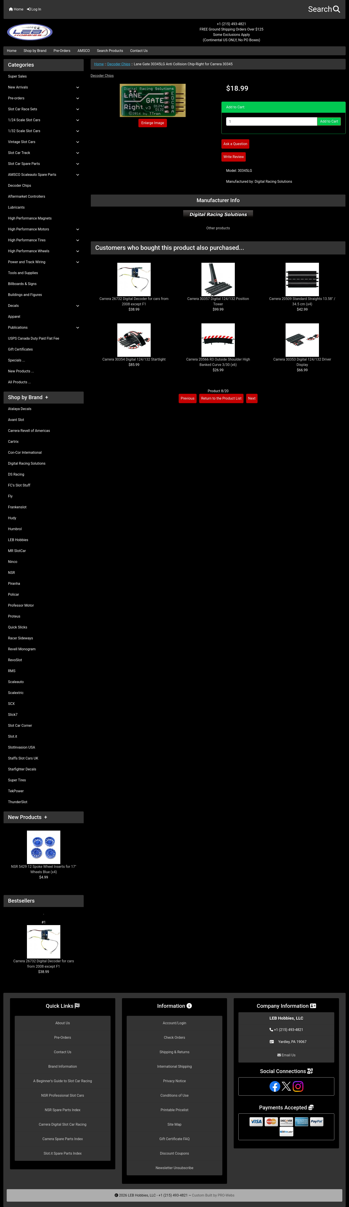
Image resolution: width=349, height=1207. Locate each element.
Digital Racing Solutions (26, 463)
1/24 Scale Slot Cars (43, 120)
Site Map (175, 1124)
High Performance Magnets (30, 218)
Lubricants (16, 207)
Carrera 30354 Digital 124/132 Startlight (134, 359)
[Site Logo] (60, 29)
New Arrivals (43, 87)
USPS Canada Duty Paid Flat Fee (33, 338)
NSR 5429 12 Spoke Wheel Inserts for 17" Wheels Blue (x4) (43, 852)
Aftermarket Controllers (26, 196)
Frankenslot (17, 507)
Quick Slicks (17, 627)
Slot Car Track (43, 153)
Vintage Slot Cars (43, 142)
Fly (10, 496)
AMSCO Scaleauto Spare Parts (43, 174)
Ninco (12, 562)
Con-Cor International (25, 452)
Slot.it (12, 736)
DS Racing (16, 474)
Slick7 (13, 714)
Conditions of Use (174, 1095)
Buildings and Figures (25, 295)
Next (252, 398)
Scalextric (16, 693)
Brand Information (62, 1066)
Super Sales (17, 76)
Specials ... (16, 360)
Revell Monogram (22, 649)
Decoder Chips (118, 64)
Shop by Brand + (28, 397)
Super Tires (17, 780)
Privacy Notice (174, 1081)
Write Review (233, 157)
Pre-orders (43, 98)
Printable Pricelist (174, 1110)
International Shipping (174, 1066)
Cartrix (13, 441)
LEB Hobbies (18, 540)
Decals (43, 306)
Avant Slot (16, 420)
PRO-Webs (226, 1195)
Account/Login (174, 1023)
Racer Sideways (20, 638)
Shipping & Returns (175, 1052)
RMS (11, 671)
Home (16, 9)
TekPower (16, 791)
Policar (13, 594)
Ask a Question (235, 144)
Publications (43, 327)
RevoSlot (15, 660)
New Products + (27, 817)
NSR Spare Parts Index (62, 1110)
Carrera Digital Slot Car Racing (62, 1124)
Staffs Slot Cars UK (23, 758)
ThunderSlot (17, 802)
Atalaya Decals (19, 409)
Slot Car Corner (20, 725)
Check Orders (174, 1037)
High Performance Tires (43, 240)
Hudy (12, 518)
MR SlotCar (17, 551)
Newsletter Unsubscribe (174, 1168)
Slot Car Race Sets (43, 109)
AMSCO (83, 51)
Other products (218, 228)
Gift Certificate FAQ (174, 1139)
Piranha (14, 583)
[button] (324, 9)
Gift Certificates (20, 349)
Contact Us (139, 51)
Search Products (110, 51)
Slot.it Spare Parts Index (63, 1153)
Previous (188, 398)
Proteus (14, 616)
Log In (34, 9)
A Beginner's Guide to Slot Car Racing (62, 1081)
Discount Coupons (174, 1153)
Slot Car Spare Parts (43, 164)
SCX (11, 704)
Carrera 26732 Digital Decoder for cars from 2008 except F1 (43, 947)
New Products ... (21, 371)
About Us (62, 1023)
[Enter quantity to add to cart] (271, 121)
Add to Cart (329, 121)
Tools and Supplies (23, 273)
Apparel (14, 316)
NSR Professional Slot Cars (62, 1095)
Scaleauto (16, 682)
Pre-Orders (62, 51)
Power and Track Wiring (43, 262)
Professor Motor (21, 605)
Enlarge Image (152, 123)
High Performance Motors (43, 229)
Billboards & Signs (22, 284)
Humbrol (15, 529)
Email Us (286, 1055)
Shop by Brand (35, 51)
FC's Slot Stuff (19, 485)
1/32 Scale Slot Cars (43, 131)
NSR (11, 573)
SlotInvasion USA (21, 747)
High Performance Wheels (43, 251)
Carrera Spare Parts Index (63, 1139)
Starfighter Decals (22, 769)
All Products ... (19, 382)
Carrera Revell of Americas (29, 431)
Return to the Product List (221, 398)
